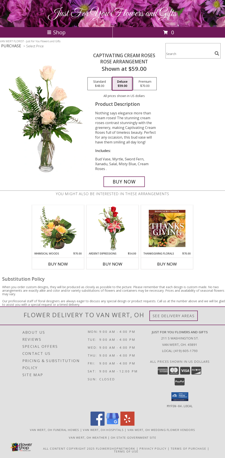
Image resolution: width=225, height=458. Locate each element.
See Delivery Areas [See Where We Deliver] (174, 315)
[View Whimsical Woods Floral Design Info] (58, 228)
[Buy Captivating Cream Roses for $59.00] (124, 181)
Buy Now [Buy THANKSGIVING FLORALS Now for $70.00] (167, 264)
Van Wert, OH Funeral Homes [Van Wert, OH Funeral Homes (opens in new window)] (54, 430)
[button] (179, 396)
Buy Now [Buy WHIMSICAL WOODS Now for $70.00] (58, 264)
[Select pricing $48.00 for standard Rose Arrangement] (99, 83)
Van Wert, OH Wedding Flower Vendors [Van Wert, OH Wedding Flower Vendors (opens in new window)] (161, 430)
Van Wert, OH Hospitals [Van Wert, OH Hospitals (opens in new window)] (103, 430)
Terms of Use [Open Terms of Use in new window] (126, 451)
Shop (56, 32)
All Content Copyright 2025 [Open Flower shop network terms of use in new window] (69, 448)
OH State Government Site (133, 437)
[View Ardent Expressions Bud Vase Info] (112, 228)
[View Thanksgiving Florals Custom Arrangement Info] (167, 228)
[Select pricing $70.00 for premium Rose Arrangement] (144, 83)
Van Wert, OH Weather (88, 437)
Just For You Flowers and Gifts (112, 13)
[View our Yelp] (127, 424)
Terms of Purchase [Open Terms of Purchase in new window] (188, 448)
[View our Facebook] (98, 424)
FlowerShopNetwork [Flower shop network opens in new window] (115, 448)
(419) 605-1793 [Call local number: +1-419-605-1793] (186, 350)
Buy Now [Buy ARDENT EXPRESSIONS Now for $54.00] (112, 264)
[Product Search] (189, 53)
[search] (216, 53)
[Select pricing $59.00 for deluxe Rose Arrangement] (122, 83)
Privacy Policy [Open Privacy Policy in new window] (153, 448)
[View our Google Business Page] (112, 424)
